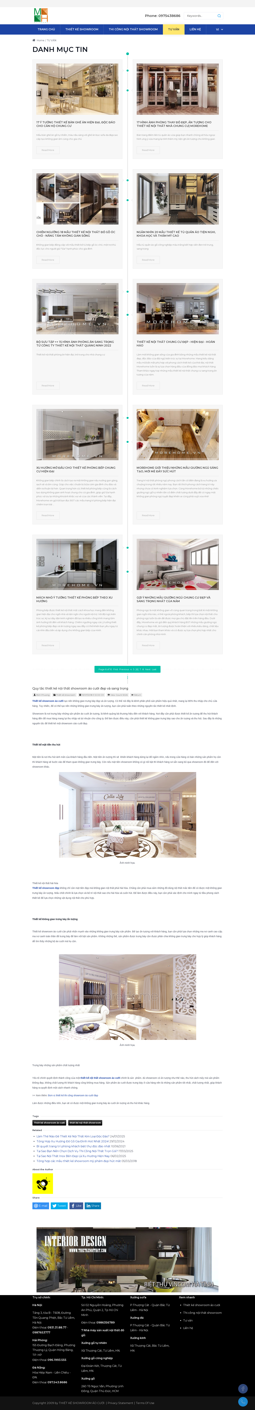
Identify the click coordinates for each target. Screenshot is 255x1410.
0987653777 (41, 1332)
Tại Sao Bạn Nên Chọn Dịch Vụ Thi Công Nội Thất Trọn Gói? (77, 1151)
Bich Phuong (43, 695)
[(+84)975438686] (243, 1402)
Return (137, 695)
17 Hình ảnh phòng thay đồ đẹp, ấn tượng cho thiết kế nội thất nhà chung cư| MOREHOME (174, 124)
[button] (216, 15)
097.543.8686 (57, 1382)
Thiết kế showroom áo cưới (49, 1122)
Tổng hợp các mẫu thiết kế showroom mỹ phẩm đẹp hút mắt (79, 1161)
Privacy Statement (120, 1403)
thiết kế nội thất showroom (85, 1122)
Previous (124, 669)
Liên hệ (188, 1328)
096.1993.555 (57, 1360)
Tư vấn (188, 1320)
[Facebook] (243, 1389)
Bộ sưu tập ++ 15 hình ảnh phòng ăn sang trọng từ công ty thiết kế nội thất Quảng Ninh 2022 (75, 343)
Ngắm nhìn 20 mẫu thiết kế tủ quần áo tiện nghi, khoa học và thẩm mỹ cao (176, 234)
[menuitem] (46, 29)
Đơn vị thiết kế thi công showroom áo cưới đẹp (73, 1095)
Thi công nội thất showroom (202, 1312)
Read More (48, 150)
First (115, 669)
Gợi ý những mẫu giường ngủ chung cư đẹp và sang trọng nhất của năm (173, 599)
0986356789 (105, 1322)
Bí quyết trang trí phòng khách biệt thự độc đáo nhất (73, 1146)
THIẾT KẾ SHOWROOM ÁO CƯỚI (81, 1403)
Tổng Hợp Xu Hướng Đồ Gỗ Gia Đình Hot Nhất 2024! (73, 1141)
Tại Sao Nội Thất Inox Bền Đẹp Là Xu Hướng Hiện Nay (73, 1156)
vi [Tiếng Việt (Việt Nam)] (217, 29)
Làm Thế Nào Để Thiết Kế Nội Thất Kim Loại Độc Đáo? (73, 1136)
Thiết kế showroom (65, 695)
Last (154, 669)
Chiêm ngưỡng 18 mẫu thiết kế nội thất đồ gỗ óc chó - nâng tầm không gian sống (75, 234)
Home (38, 40)
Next (148, 669)
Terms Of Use (145, 1403)
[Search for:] (203, 15)
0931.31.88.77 (57, 1327)
